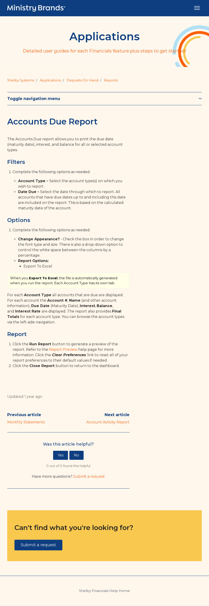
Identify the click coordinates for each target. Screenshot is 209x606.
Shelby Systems (20, 80)
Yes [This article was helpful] (60, 455)
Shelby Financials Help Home (104, 591)
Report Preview (63, 349)
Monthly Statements (26, 422)
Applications (50, 80)
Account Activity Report (107, 422)
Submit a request (89, 476)
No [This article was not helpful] (76, 455)
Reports (111, 80)
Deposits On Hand (82, 80)
